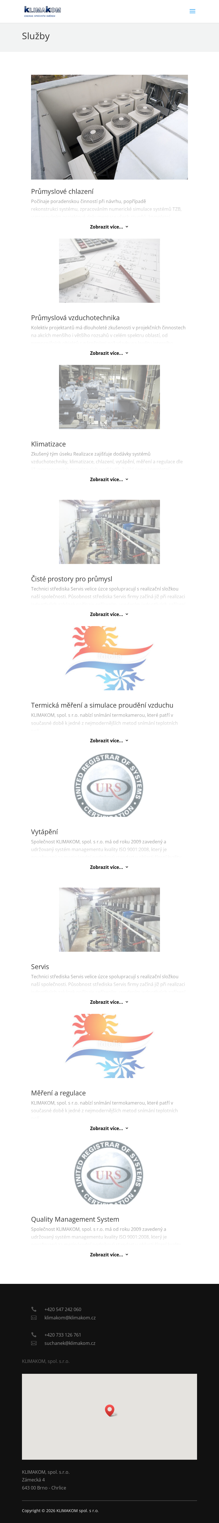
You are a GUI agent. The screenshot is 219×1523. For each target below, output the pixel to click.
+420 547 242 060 (62, 1309)
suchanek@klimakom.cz (70, 1343)
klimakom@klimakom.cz (70, 1318)
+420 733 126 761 (62, 1335)
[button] (111, 1410)
